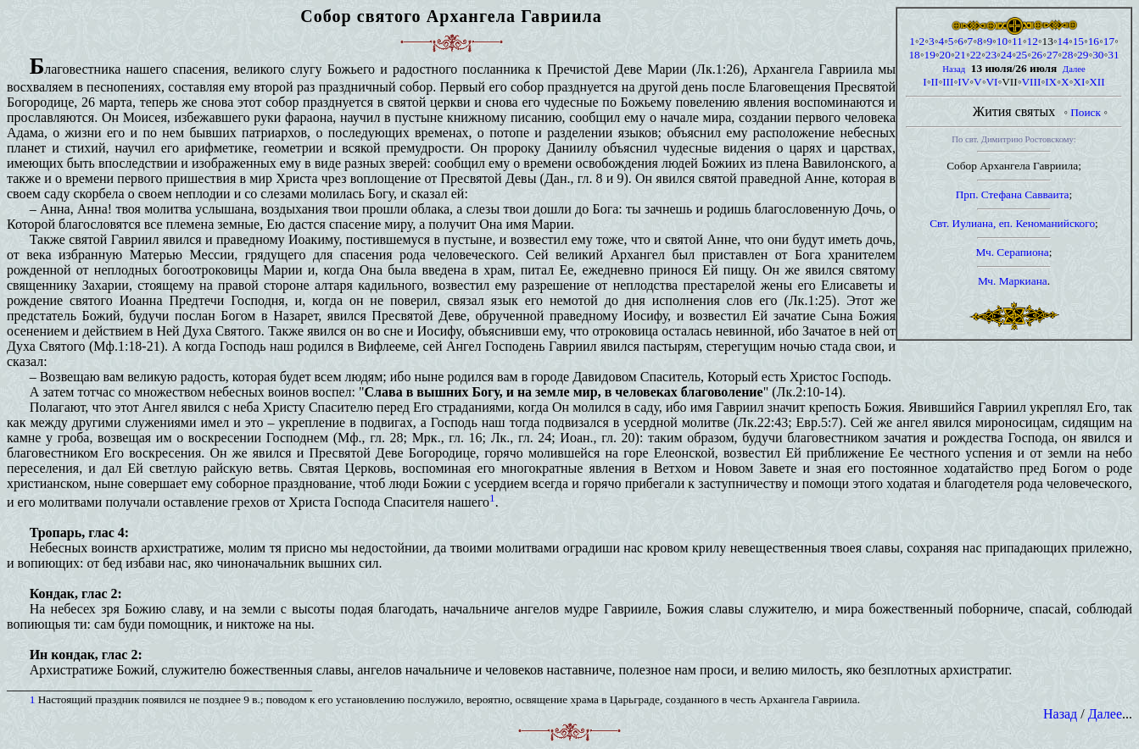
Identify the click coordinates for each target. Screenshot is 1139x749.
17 (1108, 41)
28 (1067, 54)
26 (1036, 54)
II (935, 81)
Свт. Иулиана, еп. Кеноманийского (1012, 223)
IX (1051, 81)
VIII (1031, 81)
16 (1093, 41)
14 (1063, 41)
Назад (953, 69)
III (947, 81)
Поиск (1085, 112)
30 (1097, 54)
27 (1052, 54)
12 (1031, 41)
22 (975, 54)
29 (1082, 54)
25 (1021, 54)
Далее (1074, 69)
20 (945, 54)
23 (991, 54)
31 (1113, 54)
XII (1097, 81)
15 (1078, 41)
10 (1002, 41)
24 (1006, 54)
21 (960, 54)
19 (929, 54)
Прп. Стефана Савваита (1012, 194)
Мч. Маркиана (1012, 281)
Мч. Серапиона (1012, 252)
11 (1017, 41)
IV (963, 81)
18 (913, 54)
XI (1079, 81)
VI (991, 81)
